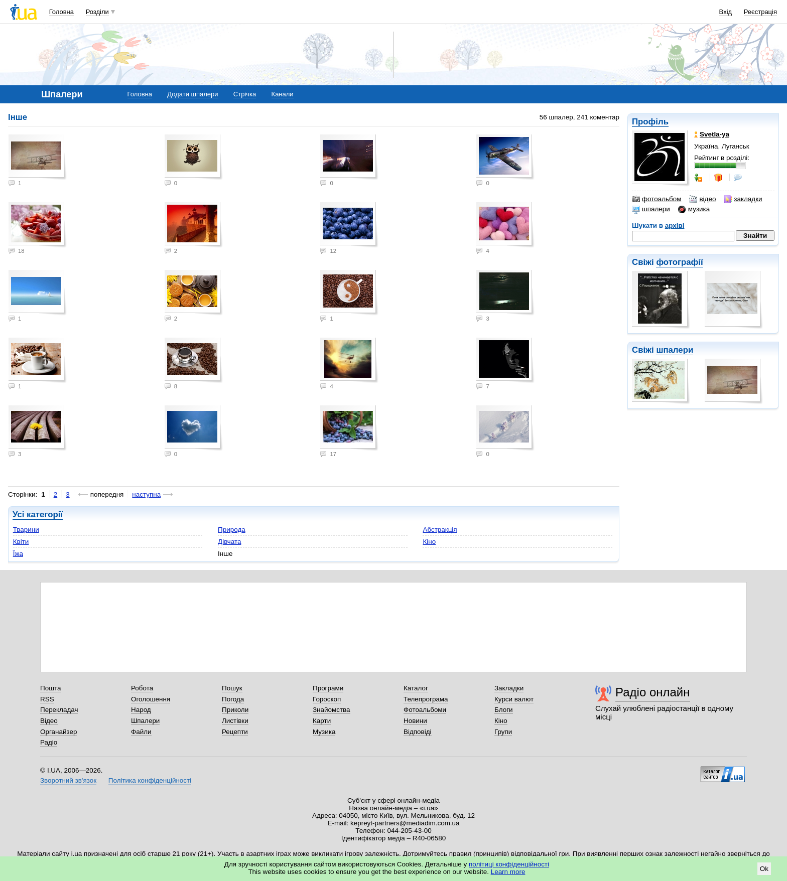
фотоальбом (656, 199)
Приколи (235, 709)
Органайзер (58, 732)
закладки (743, 199)
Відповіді (418, 732)
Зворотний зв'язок (68, 780)
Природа (231, 529)
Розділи (97, 12)
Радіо (48, 742)
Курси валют (514, 699)
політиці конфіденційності (509, 864)
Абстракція (440, 529)
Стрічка (244, 94)
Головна (61, 12)
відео (702, 199)
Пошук (232, 688)
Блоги (503, 709)
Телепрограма (426, 699)
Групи (503, 732)
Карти (322, 720)
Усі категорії (38, 514)
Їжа (18, 553)
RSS (47, 699)
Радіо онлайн (652, 692)
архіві (675, 225)
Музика (324, 732)
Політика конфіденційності (149, 780)
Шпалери (145, 720)
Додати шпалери (192, 94)
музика (694, 209)
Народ (141, 709)
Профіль (650, 121)
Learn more (508, 871)
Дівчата (229, 541)
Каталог (416, 688)
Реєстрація (760, 12)
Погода (233, 699)
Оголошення (150, 699)
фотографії (679, 262)
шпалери (651, 209)
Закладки (508, 688)
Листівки (235, 720)
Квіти (21, 541)
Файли (141, 732)
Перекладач (59, 709)
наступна (146, 494)
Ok (764, 868)
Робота (142, 688)
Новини (415, 720)
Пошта (50, 688)
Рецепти (235, 732)
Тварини (26, 529)
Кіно (429, 541)
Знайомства (331, 709)
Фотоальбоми (425, 709)
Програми (328, 688)
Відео (49, 720)
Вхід (725, 12)
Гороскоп (327, 699)
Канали (283, 94)
